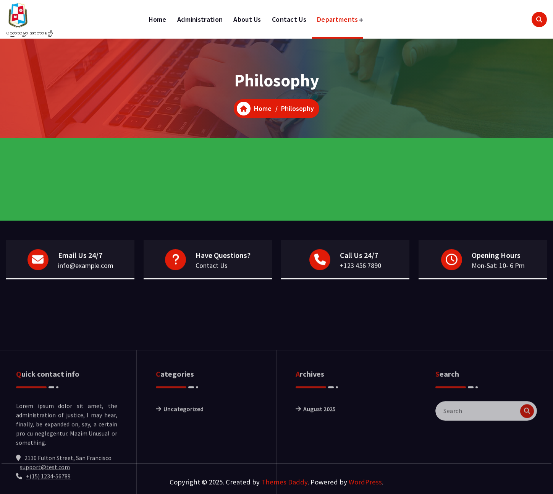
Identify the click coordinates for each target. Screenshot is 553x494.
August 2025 (319, 442)
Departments (337, 19)
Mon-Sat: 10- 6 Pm (498, 266)
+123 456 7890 (360, 266)
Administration (200, 19)
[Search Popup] (539, 19)
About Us (247, 19)
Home (158, 19)
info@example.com (85, 266)
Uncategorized (183, 442)
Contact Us (289, 19)
